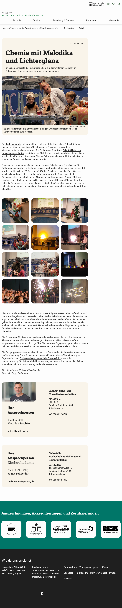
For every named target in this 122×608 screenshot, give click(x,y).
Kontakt (106, 567)
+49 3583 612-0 (17, 570)
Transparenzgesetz (89, 567)
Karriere (68, 578)
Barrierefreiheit (98, 573)
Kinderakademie (13, 144)
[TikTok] (37, 593)
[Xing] (17, 593)
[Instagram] (30, 593)
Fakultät (17, 20)
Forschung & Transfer (63, 20)
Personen (91, 20)
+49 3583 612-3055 (49, 570)
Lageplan (69, 573)
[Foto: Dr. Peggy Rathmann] (15, 210)
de (108, 4)
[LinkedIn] (10, 593)
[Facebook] (4, 593)
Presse (113, 573)
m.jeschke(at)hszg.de (18, 431)
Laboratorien (114, 20)
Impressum (82, 573)
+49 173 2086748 (51, 573)
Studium (37, 20)
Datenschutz (70, 567)
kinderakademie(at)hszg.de (21, 481)
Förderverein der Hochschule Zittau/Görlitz (40, 358)
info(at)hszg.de (14, 573)
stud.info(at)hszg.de (46, 577)
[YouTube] (24, 593)
